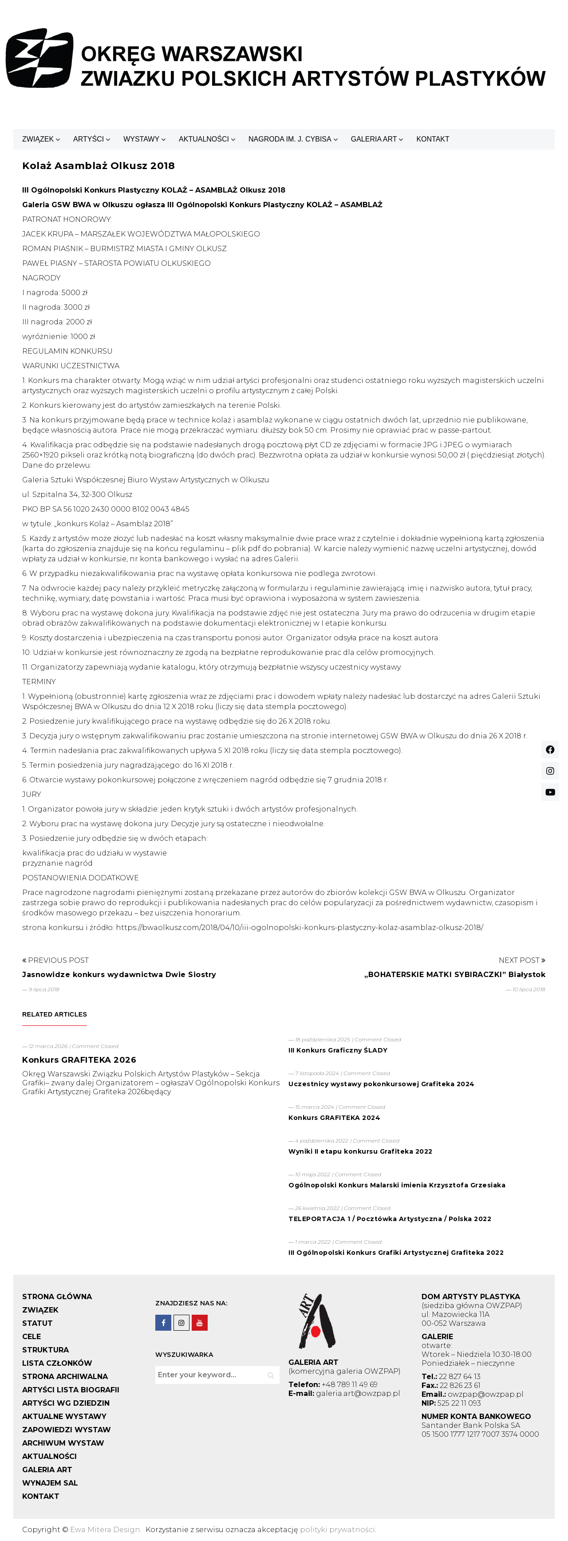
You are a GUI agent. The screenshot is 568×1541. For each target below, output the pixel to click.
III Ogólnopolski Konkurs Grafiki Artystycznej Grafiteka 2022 (396, 1253)
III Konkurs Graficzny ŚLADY (338, 1050)
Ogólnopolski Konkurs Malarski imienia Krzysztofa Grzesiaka (396, 1185)
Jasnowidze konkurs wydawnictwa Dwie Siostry (119, 974)
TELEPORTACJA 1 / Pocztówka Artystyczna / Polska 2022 (389, 1219)
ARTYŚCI (88, 139)
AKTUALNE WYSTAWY (64, 1416)
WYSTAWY (141, 139)
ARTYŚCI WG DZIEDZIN (66, 1403)
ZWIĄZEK (38, 139)
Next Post (522, 960)
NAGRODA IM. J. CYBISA (289, 139)
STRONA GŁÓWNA (57, 1297)
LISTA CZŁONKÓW (57, 1363)
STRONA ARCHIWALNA (65, 1376)
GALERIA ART (374, 139)
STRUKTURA (45, 1350)
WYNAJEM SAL (50, 1483)
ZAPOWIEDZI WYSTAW (66, 1430)
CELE (31, 1336)
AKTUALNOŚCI (204, 139)
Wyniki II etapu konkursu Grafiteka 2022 (360, 1151)
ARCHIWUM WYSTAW (63, 1443)
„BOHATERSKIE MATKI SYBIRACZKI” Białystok (454, 974)
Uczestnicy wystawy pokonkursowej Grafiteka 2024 (381, 1084)
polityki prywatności (337, 1529)
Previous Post (55, 960)
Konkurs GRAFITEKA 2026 (79, 1060)
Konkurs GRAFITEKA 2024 (334, 1118)
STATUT (37, 1323)
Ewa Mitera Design (105, 1529)
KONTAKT (432, 139)
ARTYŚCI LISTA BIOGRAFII (70, 1390)
